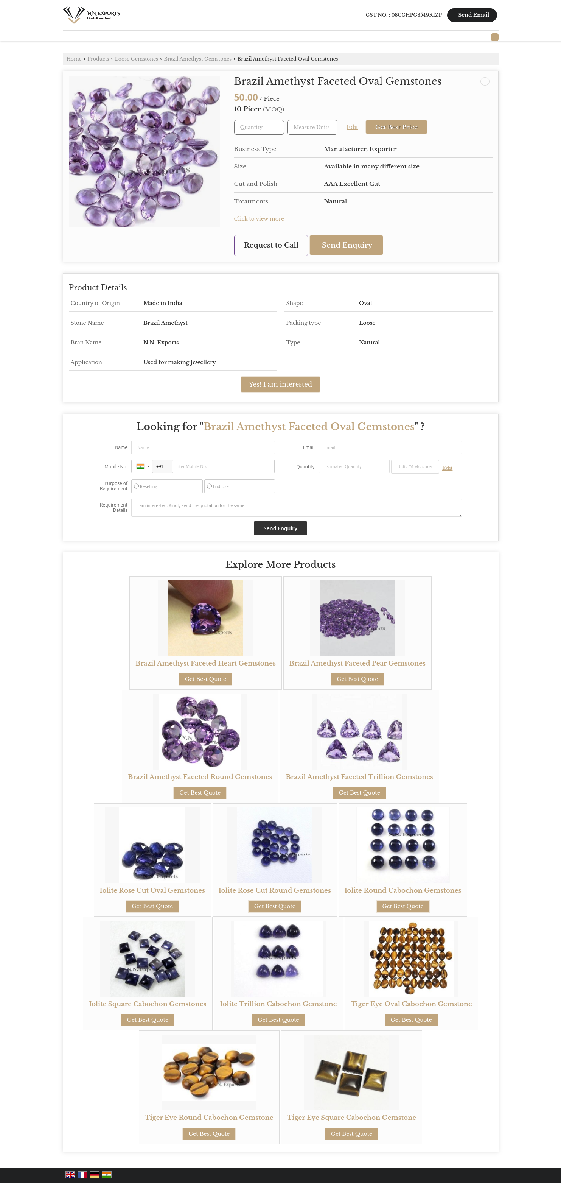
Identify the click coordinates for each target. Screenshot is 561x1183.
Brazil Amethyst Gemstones (198, 59)
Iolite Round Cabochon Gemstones (403, 891)
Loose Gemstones (136, 59)
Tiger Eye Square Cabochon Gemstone (351, 1118)
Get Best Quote (205, 679)
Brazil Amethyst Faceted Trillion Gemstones (359, 777)
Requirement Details (113, 507)
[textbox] (312, 127)
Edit (352, 127)
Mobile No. (115, 466)
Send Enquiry (347, 245)
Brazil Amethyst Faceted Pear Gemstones (357, 663)
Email (309, 447)
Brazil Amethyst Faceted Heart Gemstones (205, 663)
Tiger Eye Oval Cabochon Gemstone (411, 1004)
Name (121, 447)
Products (98, 59)
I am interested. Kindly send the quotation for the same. (296, 508)
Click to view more (259, 219)
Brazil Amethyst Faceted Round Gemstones (200, 777)
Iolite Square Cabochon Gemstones (147, 1004)
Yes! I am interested (280, 384)
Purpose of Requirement (113, 486)
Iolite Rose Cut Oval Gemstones (152, 891)
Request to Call (271, 245)
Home (74, 59)
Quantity (305, 466)
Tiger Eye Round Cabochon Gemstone (209, 1118)
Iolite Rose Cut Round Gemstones (275, 891)
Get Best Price (396, 127)
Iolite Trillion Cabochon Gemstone (278, 1004)
